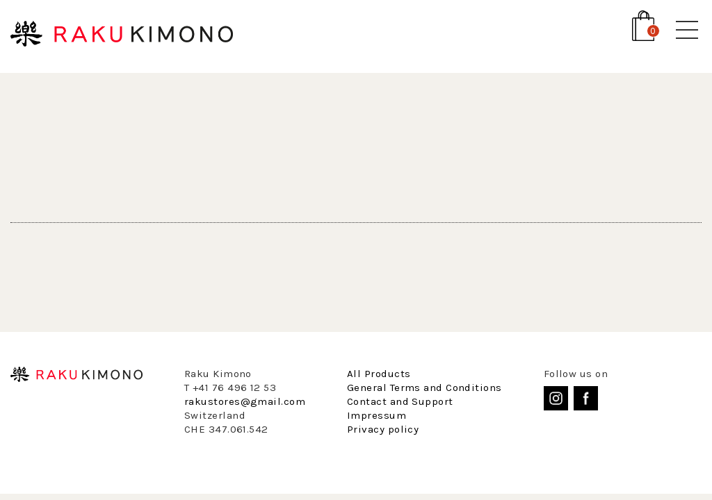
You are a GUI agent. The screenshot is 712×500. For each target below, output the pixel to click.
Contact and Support (400, 401)
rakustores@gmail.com (244, 401)
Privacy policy (383, 429)
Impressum (376, 415)
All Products (378, 373)
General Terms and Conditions (424, 387)
